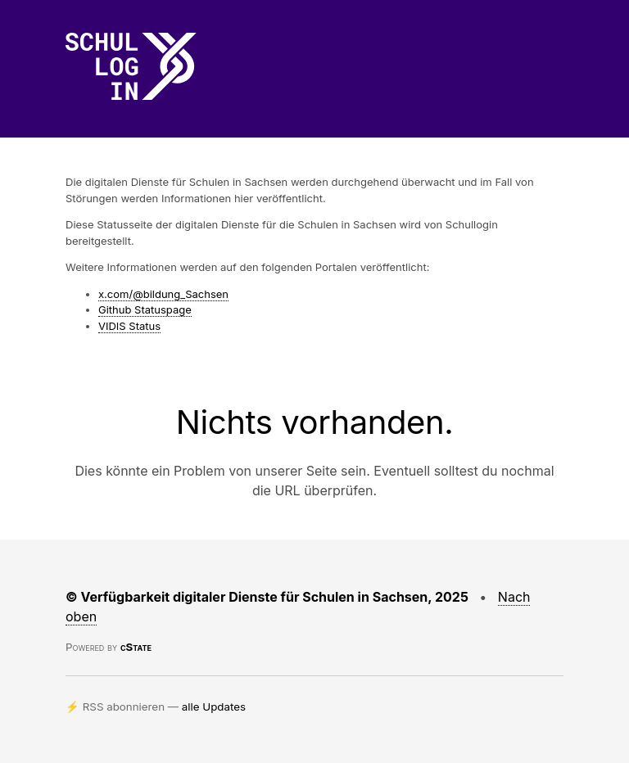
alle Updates (214, 706)
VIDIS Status (129, 325)
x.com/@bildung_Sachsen (163, 293)
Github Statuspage (145, 309)
